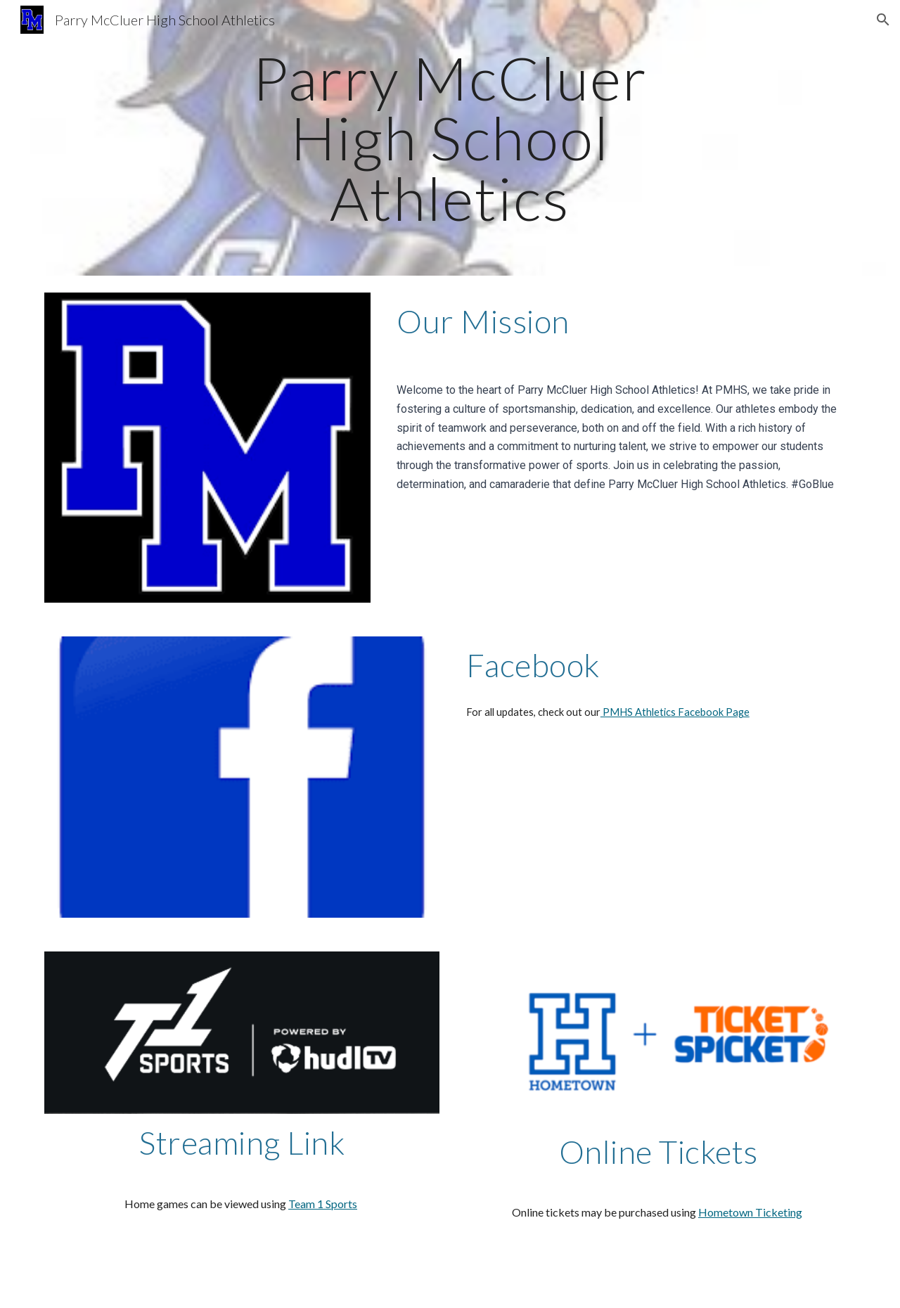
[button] (883, 20)
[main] (450, 137)
